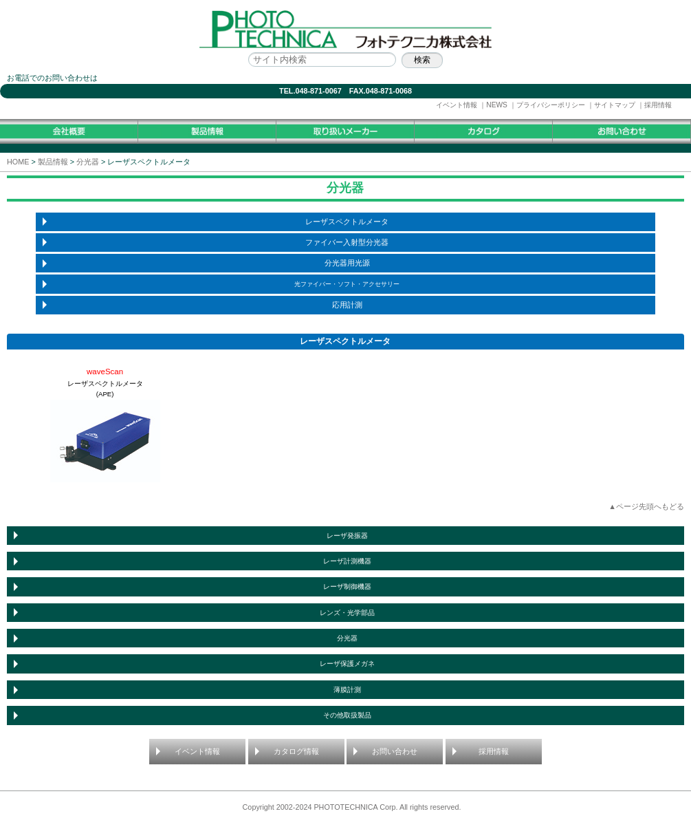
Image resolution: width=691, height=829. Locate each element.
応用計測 (347, 305)
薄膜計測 (347, 689)
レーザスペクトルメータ (346, 221)
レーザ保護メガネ (347, 663)
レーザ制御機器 (347, 586)
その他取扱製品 (347, 715)
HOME (18, 162)
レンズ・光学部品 (347, 612)
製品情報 (53, 162)
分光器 (87, 162)
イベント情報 (456, 105)
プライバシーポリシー (550, 105)
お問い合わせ (394, 751)
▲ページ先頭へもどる (646, 506)
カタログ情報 (296, 751)
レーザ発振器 (347, 535)
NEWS (496, 105)
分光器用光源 (347, 263)
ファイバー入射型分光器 (346, 242)
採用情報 (658, 105)
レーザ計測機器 (347, 561)
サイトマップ (614, 105)
